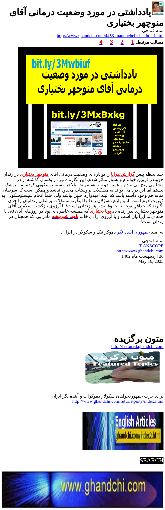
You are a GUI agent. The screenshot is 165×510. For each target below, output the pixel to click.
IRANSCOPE (150, 245)
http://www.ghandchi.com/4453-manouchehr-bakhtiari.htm (110, 35)
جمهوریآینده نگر (133, 232)
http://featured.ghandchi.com (137, 346)
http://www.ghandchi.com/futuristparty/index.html (117, 401)
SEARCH (151, 460)
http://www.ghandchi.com (140, 250)
